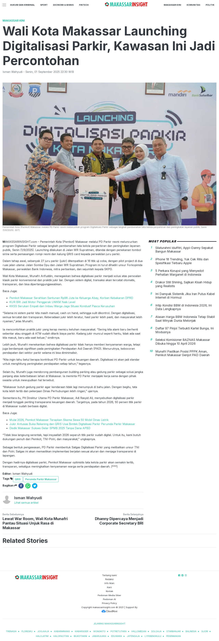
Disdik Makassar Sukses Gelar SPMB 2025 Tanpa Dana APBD (49, 428)
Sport (44, 5)
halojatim (42, 636)
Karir (109, 587)
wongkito (99, 631)
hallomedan (138, 631)
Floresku (27, 631)
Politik (210, 5)
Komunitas (193, 5)
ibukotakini (80, 636)
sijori (204, 631)
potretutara (119, 631)
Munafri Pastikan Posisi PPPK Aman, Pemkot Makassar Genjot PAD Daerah (182, 353)
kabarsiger (81, 631)
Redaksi (109, 579)
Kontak (109, 591)
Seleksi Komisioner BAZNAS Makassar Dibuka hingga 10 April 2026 (182, 341)
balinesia (191, 631)
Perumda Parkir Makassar (41, 479)
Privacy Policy (109, 603)
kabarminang (62, 631)
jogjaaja (43, 631)
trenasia (11, 631)
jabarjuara (99, 636)
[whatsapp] (28, 486)
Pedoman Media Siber (109, 595)
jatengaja (133, 636)
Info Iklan (109, 583)
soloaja (156, 631)
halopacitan (61, 636)
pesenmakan (173, 636)
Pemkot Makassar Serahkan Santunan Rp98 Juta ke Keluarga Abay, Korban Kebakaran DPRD (71, 298)
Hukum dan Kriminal (22, 5)
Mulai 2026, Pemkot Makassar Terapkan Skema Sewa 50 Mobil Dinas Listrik (58, 420)
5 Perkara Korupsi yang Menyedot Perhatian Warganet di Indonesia (179, 272)
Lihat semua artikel (26, 502)
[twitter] (34, 486)
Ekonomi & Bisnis (63, 5)
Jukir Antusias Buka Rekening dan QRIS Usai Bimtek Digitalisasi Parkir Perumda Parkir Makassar (72, 424)
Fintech (84, 5)
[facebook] (21, 486)
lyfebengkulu (153, 636)
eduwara (116, 636)
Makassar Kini (172, 5)
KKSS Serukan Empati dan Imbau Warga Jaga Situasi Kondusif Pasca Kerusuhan (62, 306)
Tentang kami (109, 575)
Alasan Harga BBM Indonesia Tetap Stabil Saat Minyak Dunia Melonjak (185, 318)
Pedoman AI (109, 599)
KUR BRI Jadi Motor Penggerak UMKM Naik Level (42, 302)
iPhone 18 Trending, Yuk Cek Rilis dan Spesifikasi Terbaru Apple (182, 261)
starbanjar (173, 631)
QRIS (18, 479)
